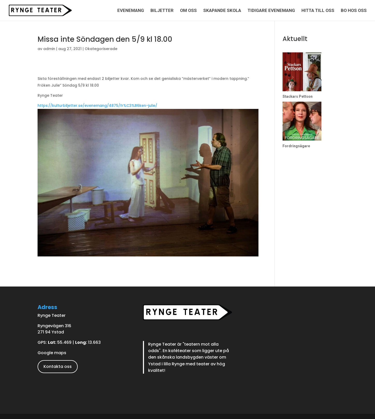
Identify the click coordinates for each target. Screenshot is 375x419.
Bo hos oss (354, 11)
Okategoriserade (101, 48)
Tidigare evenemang (271, 11)
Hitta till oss (317, 11)
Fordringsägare (296, 146)
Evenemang (130, 11)
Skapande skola (222, 11)
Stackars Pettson (298, 96)
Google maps (52, 353)
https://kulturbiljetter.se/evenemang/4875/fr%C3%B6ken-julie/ (97, 105)
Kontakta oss (58, 366)
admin (49, 48)
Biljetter (162, 11)
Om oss (188, 11)
